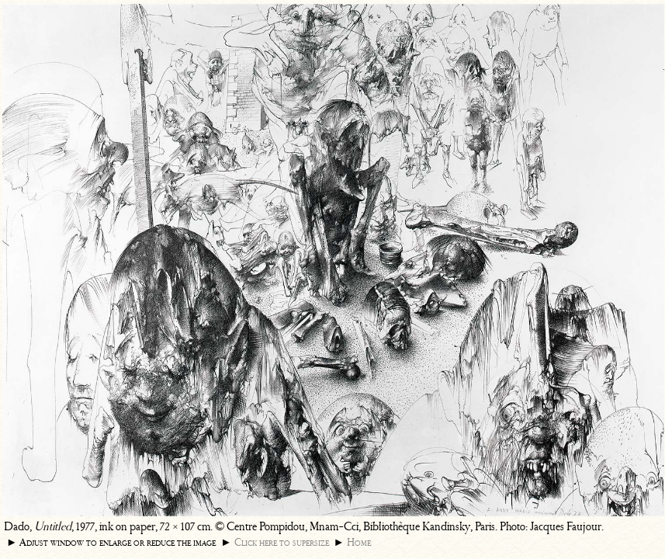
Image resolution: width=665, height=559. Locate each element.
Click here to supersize (281, 542)
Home (359, 542)
